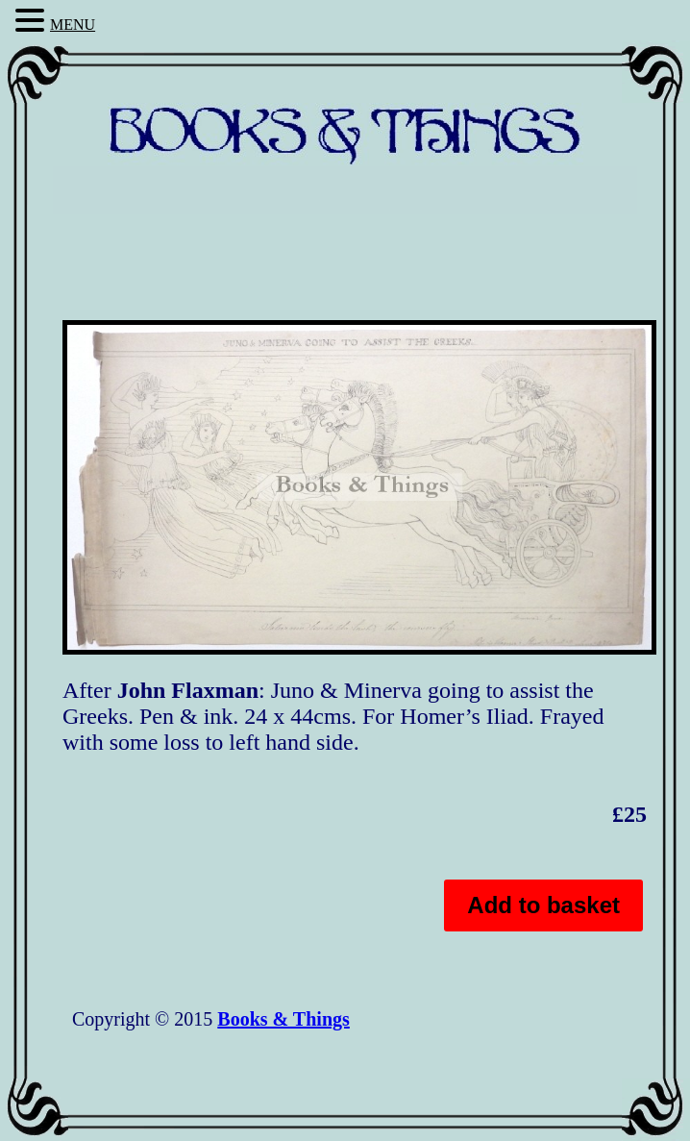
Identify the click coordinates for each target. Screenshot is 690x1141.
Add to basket (543, 905)
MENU (72, 24)
